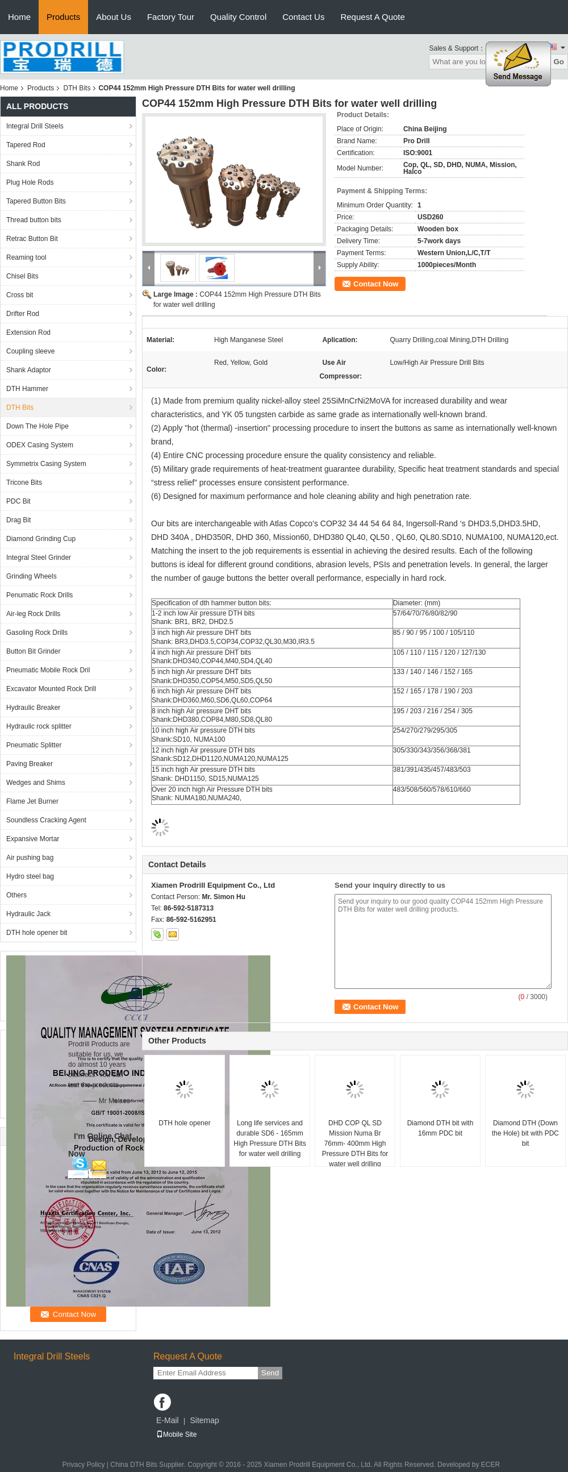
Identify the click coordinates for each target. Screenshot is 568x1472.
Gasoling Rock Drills (37, 633)
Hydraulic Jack (28, 914)
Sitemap (204, 1420)
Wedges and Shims (35, 783)
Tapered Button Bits (36, 201)
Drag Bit (18, 520)
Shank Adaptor (28, 370)
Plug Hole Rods (29, 182)
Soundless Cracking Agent (46, 820)
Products (63, 17)
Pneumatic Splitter (33, 745)
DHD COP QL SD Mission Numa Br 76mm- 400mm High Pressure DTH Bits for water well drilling (355, 1143)
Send (270, 1373)
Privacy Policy (83, 1465)
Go (558, 61)
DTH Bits (76, 88)
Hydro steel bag (30, 876)
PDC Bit (18, 501)
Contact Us (303, 17)
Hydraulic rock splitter (39, 726)
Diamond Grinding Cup (41, 539)
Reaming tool (26, 257)
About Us (113, 17)
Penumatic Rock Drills (39, 595)
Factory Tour (170, 17)
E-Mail (167, 1420)
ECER (490, 1465)
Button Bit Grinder (33, 651)
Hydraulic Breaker (33, 708)
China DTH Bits (133, 1465)
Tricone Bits (24, 482)
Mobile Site (176, 1434)
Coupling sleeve (30, 351)
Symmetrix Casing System (46, 464)
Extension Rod (28, 332)
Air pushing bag (29, 858)
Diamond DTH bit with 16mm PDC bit (440, 1128)
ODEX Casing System (39, 445)
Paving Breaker (29, 764)
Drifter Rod (22, 314)
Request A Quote (372, 17)
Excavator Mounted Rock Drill (51, 689)
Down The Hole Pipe (37, 426)
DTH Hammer (27, 389)
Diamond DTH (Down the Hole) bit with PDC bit (525, 1133)
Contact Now (375, 284)
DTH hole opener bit (36, 933)
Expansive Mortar (32, 839)
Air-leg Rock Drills (33, 614)
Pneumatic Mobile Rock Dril (48, 670)
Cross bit (19, 295)
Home (19, 17)
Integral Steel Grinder (38, 558)
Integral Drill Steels (35, 126)
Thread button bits (33, 220)
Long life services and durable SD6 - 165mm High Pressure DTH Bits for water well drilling (269, 1138)
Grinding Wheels (31, 576)
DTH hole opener (184, 1123)
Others (16, 895)
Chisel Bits (22, 276)
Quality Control (238, 17)
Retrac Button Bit (32, 239)
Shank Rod (23, 164)
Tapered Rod (25, 145)
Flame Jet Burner (32, 801)
